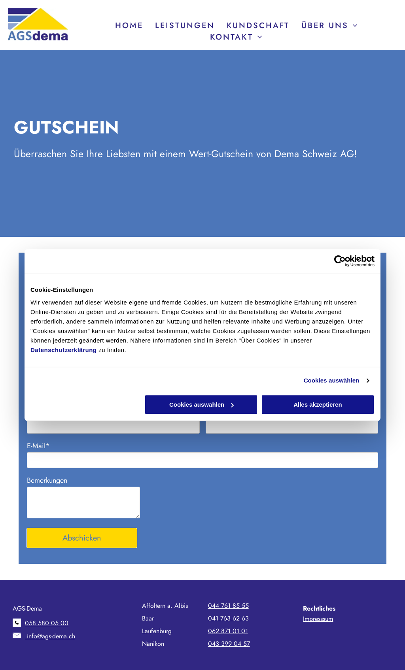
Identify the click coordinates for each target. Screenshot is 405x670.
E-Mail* (38, 446)
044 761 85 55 (228, 605)
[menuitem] (129, 25)
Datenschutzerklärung (63, 349)
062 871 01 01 (228, 631)
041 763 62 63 (228, 618)
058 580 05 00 (46, 623)
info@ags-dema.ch (50, 636)
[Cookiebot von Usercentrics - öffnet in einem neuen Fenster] (340, 261)
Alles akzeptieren (317, 404)
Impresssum (318, 618)
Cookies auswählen (332, 380)
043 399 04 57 (229, 643)
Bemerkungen (47, 480)
